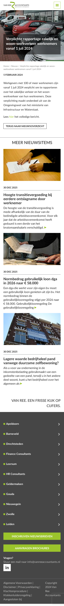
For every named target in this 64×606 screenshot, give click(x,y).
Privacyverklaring (28, 587)
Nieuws (14, 66)
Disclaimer (9, 587)
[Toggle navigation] (57, 5)
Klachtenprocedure (14, 591)
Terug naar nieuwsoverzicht (25, 126)
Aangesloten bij (12, 599)
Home (6, 66)
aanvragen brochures (32, 548)
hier (11, 116)
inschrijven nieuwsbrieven (32, 536)
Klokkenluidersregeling (17, 595)
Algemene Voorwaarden (17, 583)
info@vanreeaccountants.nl (43, 562)
